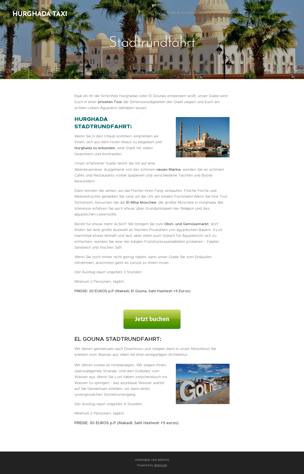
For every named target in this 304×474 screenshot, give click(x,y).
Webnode (160, 465)
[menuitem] (173, 12)
